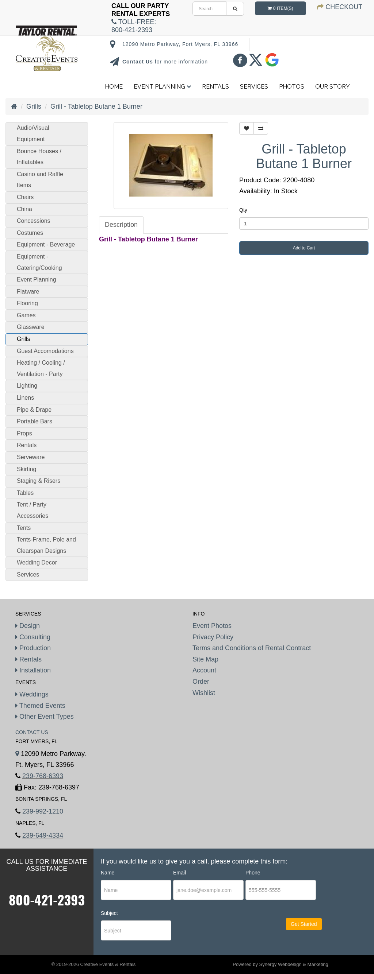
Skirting (26, 469)
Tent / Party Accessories (32, 510)
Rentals (215, 86)
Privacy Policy (212, 637)
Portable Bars (34, 421)
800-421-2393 (47, 899)
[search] (209, 8)
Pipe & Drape (34, 410)
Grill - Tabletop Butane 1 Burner (96, 106)
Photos (291, 86)
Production (33, 648)
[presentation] (217, 930)
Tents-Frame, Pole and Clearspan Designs (46, 545)
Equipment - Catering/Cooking (39, 262)
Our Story (332, 86)
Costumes (30, 233)
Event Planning (162, 86)
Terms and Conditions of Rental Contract (251, 648)
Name (107, 873)
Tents (24, 528)
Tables (25, 493)
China (24, 209)
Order (200, 681)
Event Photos (212, 625)
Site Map (205, 659)
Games (26, 315)
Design (27, 625)
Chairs (25, 197)
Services (254, 86)
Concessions (33, 221)
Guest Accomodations (45, 351)
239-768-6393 (42, 776)
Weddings (32, 694)
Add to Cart (304, 248)
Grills (33, 106)
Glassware (31, 327)
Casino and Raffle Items (40, 180)
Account (204, 670)
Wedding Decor (37, 562)
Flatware (28, 291)
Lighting (27, 386)
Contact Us (138, 62)
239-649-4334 (42, 835)
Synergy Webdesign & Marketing (293, 964)
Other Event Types (44, 716)
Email (179, 873)
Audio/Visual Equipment (33, 133)
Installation (33, 670)
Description (121, 224)
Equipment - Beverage (46, 244)
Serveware (31, 457)
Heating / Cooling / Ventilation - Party (41, 368)
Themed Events (40, 705)
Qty (243, 210)
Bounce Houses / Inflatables (39, 157)
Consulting (32, 637)
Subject (109, 913)
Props (24, 433)
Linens (25, 398)
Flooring (27, 303)
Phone (252, 873)
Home (114, 86)
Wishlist (203, 692)
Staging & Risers (38, 481)
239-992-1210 (42, 811)
